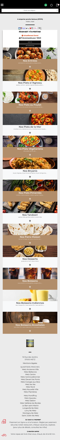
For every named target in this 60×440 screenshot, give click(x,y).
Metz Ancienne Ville (30, 369)
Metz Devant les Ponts (30, 379)
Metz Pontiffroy (30, 396)
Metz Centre (30, 374)
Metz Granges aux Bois (30, 382)
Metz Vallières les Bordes (30, 403)
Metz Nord (30, 387)
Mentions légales (30, 363)
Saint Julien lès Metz (30, 416)
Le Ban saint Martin (30, 406)
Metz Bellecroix (30, 372)
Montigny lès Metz (30, 413)
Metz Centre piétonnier (30, 377)
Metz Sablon (30, 401)
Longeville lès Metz (30, 408)
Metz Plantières (30, 392)
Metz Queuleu (30, 398)
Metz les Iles (30, 384)
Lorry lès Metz (30, 411)
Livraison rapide (33, 431)
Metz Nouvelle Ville (30, 389)
